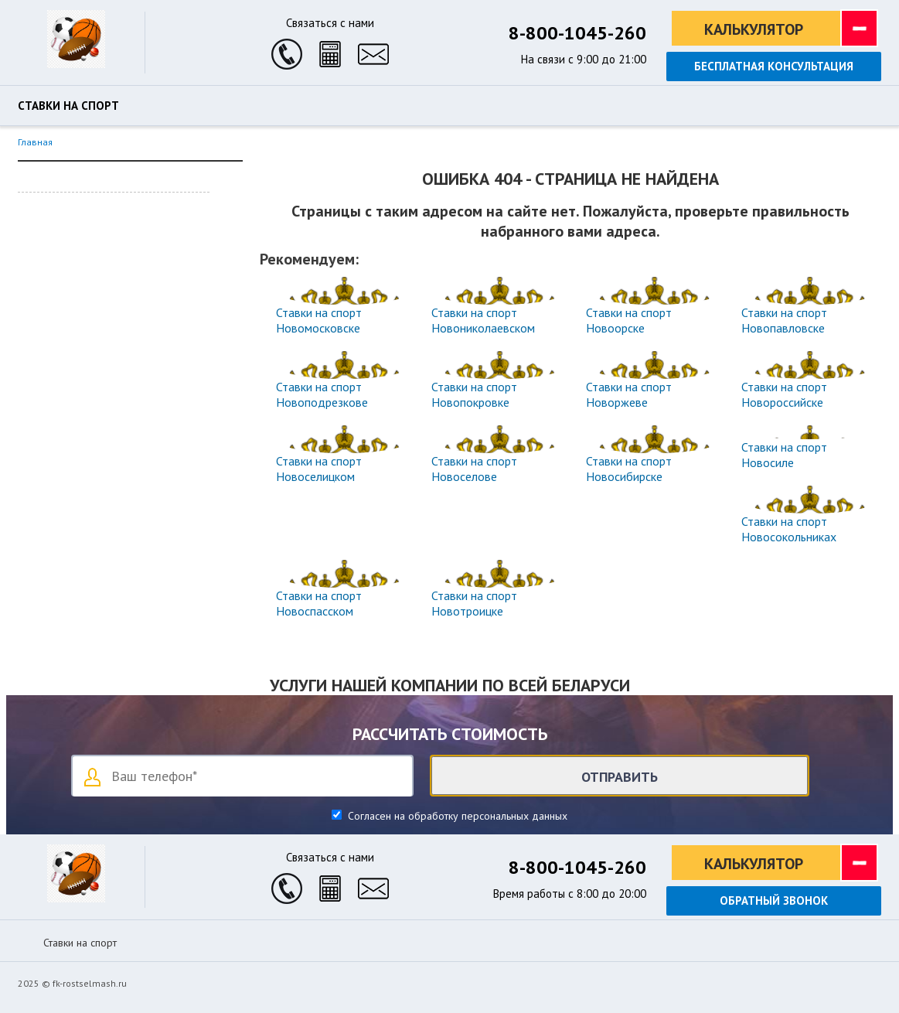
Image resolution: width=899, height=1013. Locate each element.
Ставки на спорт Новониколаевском (483, 320)
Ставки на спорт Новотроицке (474, 603)
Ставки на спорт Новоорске (629, 320)
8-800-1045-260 (577, 33)
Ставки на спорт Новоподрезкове (322, 394)
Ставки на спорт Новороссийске (784, 394)
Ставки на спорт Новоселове (474, 468)
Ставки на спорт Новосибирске (629, 468)
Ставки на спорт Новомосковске (319, 320)
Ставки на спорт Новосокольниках (788, 528)
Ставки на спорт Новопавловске (784, 320)
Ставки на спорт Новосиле (784, 454)
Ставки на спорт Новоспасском (319, 603)
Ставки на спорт (68, 106)
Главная (35, 142)
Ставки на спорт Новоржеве (629, 394)
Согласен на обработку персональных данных (456, 816)
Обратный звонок (774, 900)
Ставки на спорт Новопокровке (474, 394)
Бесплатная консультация (773, 66)
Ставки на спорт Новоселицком (319, 468)
